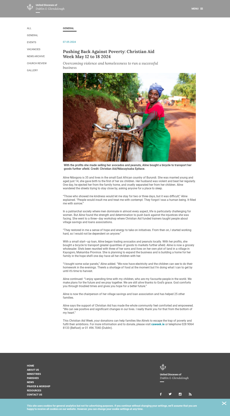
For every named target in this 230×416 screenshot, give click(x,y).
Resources (34, 390)
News (30, 382)
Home (30, 365)
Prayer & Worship (38, 386)
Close (224, 404)
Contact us (34, 394)
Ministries (34, 373)
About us (33, 369)
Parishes (33, 378)
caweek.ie (158, 324)
